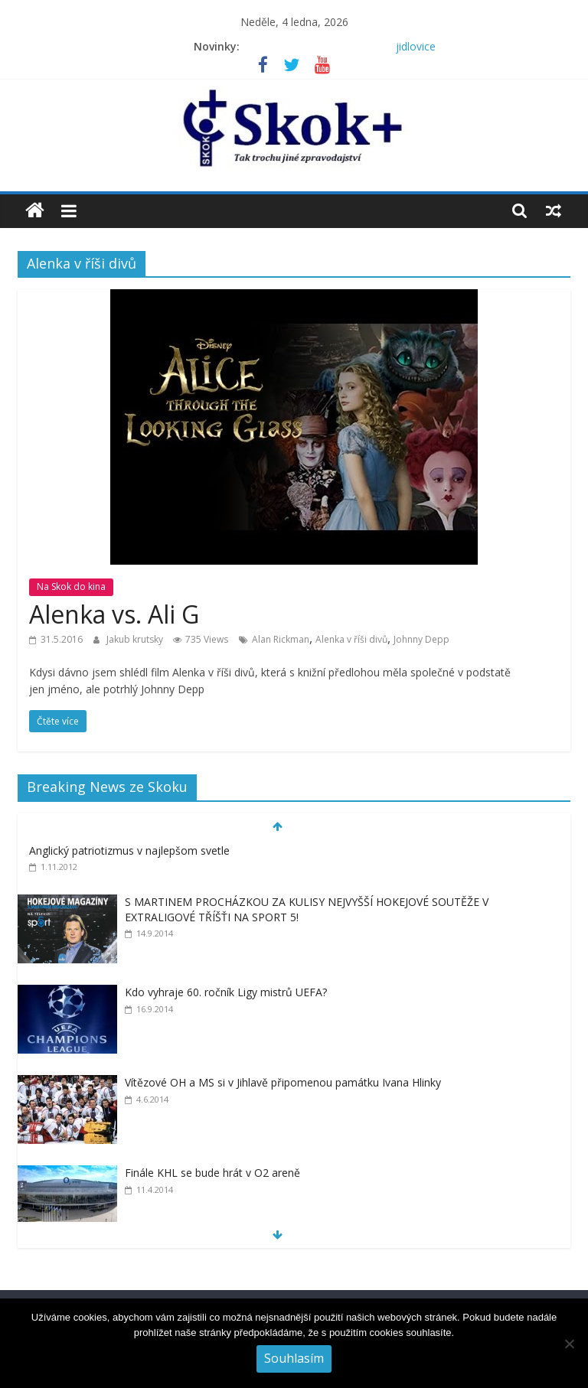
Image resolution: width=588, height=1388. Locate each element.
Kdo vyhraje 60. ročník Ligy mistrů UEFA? (226, 992)
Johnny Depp (421, 639)
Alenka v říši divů (351, 639)
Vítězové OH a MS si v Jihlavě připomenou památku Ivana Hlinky (283, 1082)
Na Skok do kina (71, 586)
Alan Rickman (280, 639)
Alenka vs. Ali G (114, 614)
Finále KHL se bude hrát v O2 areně (212, 1172)
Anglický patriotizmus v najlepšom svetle (129, 850)
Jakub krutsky (135, 639)
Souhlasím (294, 1358)
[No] (569, 1343)
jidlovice (416, 46)
